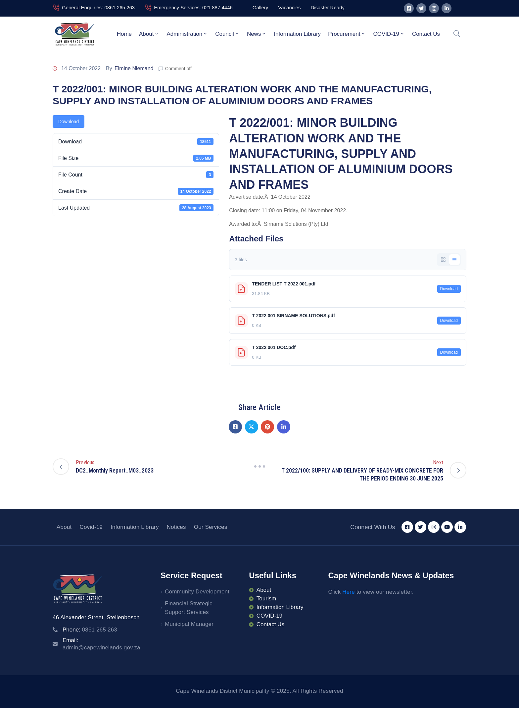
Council (227, 33)
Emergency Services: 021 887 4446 (193, 7)
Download (68, 121)
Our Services (210, 527)
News (257, 33)
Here (348, 592)
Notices (176, 527)
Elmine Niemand (134, 68)
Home (124, 34)
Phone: (90, 630)
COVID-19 (388, 33)
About (149, 33)
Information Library (297, 34)
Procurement (347, 33)
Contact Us (426, 34)
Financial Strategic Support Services (188, 607)
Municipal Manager (189, 624)
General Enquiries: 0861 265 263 (98, 7)
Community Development (197, 591)
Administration (187, 33)
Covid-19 (91, 527)
